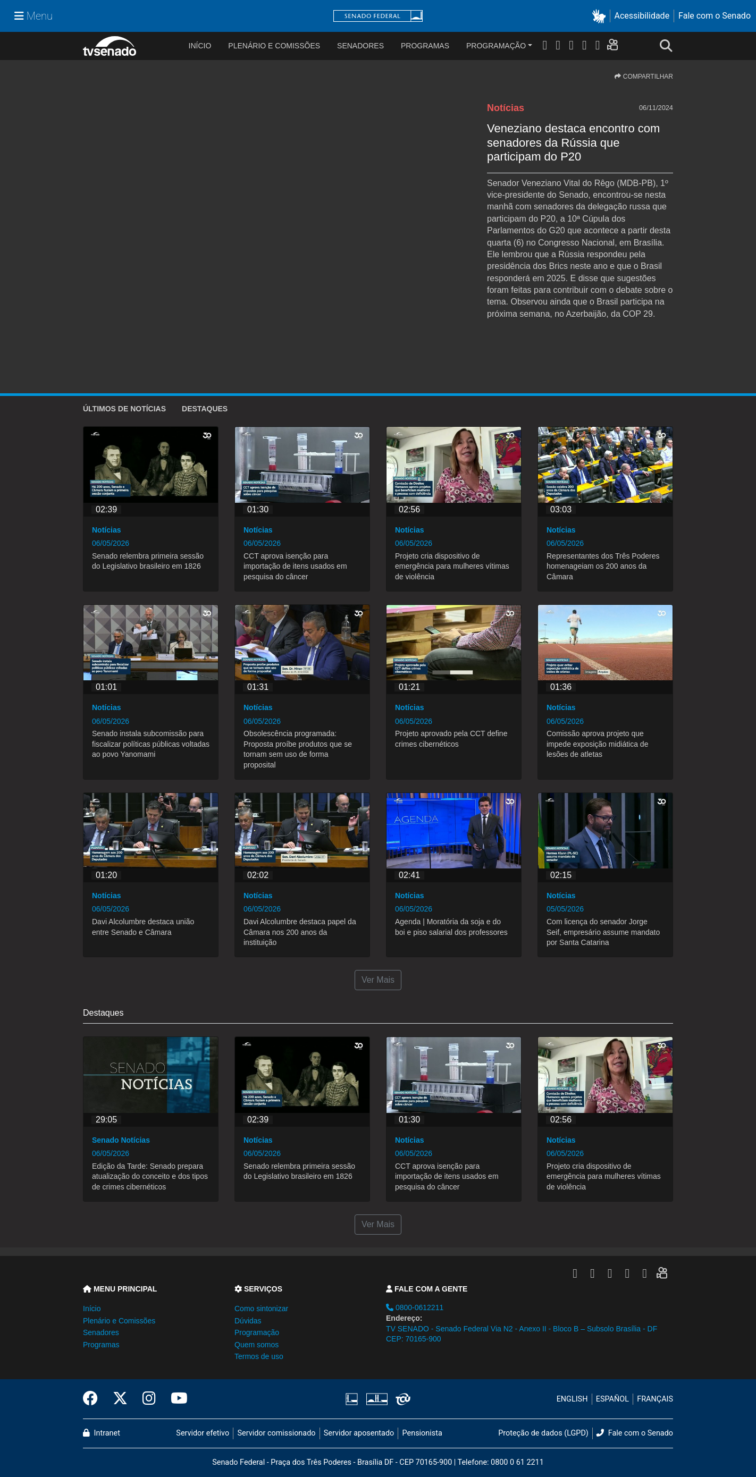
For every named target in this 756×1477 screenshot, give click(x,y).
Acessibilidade (642, 16)
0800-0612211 (414, 1307)
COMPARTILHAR (644, 76)
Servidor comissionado (277, 1433)
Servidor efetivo (202, 1433)
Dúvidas (248, 1320)
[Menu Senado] (33, 16)
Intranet (101, 1433)
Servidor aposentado (359, 1433)
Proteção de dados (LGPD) (543, 1433)
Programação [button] (256, 1332)
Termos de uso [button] (258, 1356)
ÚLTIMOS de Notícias (124, 408)
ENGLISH (572, 1399)
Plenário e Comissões (274, 45)
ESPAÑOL (612, 1399)
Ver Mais (378, 979)
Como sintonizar (261, 1308)
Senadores (360, 45)
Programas (425, 45)
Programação (496, 45)
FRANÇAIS (655, 1399)
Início (91, 1308)
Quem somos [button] (256, 1344)
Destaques (205, 408)
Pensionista (422, 1433)
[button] (601, 16)
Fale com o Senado (714, 16)
